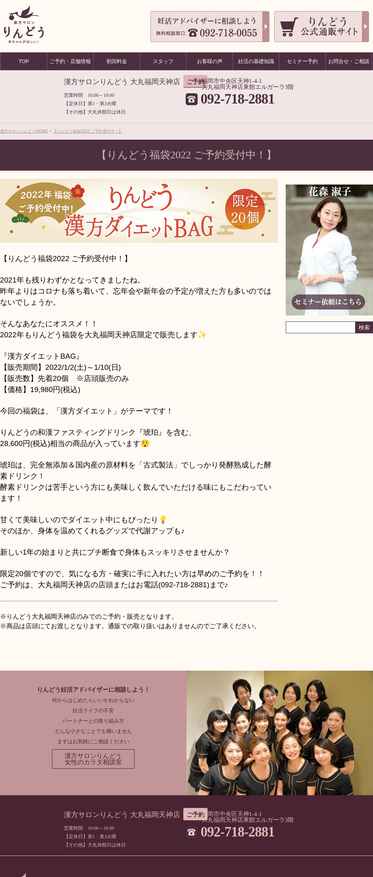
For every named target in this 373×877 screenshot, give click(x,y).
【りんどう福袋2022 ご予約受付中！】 (88, 131)
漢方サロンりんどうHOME (24, 131)
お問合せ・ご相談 (348, 61)
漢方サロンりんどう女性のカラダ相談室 (93, 758)
